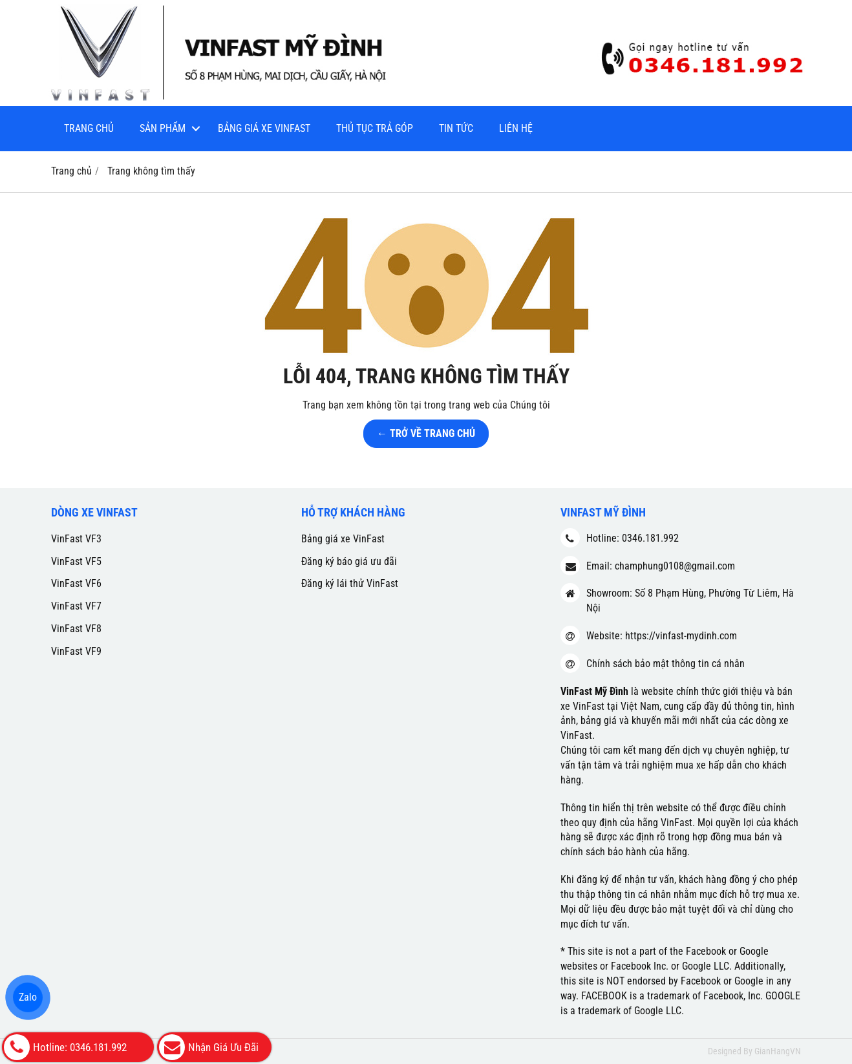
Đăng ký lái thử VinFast (349, 583)
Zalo (27, 997)
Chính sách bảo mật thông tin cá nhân (665, 663)
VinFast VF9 (76, 651)
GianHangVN (777, 1051)
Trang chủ (89, 128)
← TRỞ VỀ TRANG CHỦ (426, 433)
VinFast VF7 (76, 606)
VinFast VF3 (76, 539)
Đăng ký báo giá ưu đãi (349, 561)
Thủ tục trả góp (374, 128)
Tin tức (456, 128)
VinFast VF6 (76, 583)
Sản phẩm (163, 128)
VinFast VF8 (76, 628)
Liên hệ (516, 128)
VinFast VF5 (76, 561)
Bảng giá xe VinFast (264, 128)
